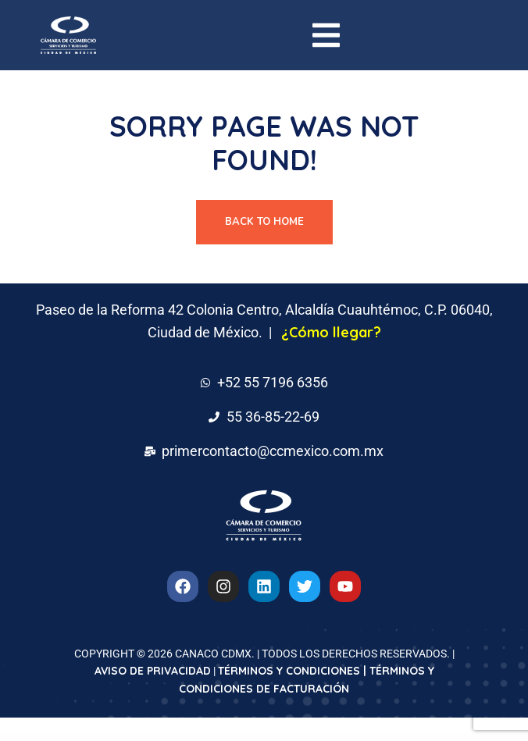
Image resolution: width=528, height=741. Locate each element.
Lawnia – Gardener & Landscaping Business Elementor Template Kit (143, 737)
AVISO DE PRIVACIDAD (153, 671)
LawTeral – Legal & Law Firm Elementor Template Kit (345, 737)
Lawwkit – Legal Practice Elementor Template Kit (403, 737)
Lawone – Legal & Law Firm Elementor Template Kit (174, 737)
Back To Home (264, 222)
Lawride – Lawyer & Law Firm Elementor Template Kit (231, 737)
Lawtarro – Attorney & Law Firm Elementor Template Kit (288, 737)
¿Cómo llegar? (331, 332)
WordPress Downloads (118, 737)
